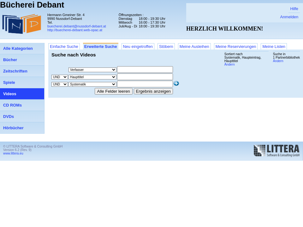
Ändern (278, 61)
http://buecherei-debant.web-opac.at (74, 30)
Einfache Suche (64, 46)
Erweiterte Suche (100, 46)
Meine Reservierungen (236, 46)
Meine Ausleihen (194, 46)
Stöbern (166, 46)
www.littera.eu (13, 153)
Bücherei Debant (32, 4)
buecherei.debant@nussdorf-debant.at (76, 26)
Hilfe (294, 8)
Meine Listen (273, 46)
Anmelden (289, 17)
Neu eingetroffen (138, 46)
